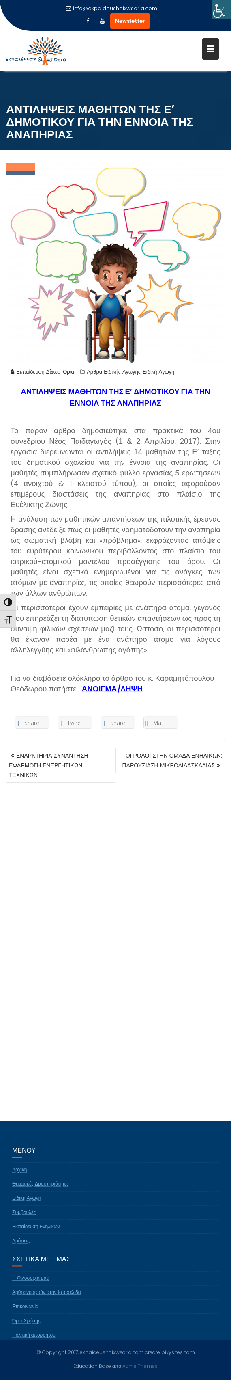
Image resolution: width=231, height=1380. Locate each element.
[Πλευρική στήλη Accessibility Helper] (221, 9)
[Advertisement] (115, 878)
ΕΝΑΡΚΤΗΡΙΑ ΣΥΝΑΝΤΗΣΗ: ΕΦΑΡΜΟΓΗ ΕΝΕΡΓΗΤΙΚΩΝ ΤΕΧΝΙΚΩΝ (49, 765)
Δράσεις (21, 1246)
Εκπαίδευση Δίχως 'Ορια (42, 372)
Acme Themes (140, 1365)
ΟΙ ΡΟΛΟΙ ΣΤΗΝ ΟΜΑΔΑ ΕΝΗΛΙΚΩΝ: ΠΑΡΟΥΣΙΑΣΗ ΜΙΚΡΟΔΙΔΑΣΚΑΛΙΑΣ (172, 760)
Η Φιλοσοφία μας (30, 1283)
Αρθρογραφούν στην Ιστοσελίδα (46, 1297)
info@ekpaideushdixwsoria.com (111, 8)
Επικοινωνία (25, 1312)
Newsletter (130, 21)
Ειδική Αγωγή (158, 372)
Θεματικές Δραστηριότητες (40, 1189)
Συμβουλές (24, 1217)
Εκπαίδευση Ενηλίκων (36, 1232)
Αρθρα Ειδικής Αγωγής (114, 372)
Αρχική (19, 1175)
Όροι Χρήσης (26, 1326)
